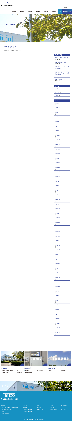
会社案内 (14, 11)
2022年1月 (57, 268)
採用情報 (30, 11)
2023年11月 (58, 195)
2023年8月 (57, 204)
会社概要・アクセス (5, 372)
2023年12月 (58, 190)
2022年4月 (57, 259)
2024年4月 (57, 172)
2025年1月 (57, 140)
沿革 (17, 370)
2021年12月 (58, 272)
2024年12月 (58, 144)
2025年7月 (57, 126)
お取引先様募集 (63, 370)
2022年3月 (57, 263)
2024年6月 (57, 167)
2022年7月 (57, 254)
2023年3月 (57, 227)
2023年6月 (57, 213)
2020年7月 (57, 314)
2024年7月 (57, 162)
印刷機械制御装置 (40, 370)
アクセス (46, 11)
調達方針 (50, 370)
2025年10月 (58, 117)
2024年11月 (58, 149)
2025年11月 (58, 112)
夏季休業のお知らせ (60, 79)
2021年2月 (57, 295)
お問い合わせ (64, 405)
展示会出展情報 (19, 372)
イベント (57, 92)
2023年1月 (57, 231)
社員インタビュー (41, 409)
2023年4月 (57, 222)
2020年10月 (58, 305)
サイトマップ (64, 409)
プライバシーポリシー (66, 407)
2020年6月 (57, 318)
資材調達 (38, 11)
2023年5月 (57, 217)
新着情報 (54, 11)
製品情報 (27, 370)
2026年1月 (57, 103)
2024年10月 (58, 153)
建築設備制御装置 (28, 372)
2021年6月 (57, 286)
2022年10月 (58, 245)
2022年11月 (58, 240)
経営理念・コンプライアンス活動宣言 (10, 407)
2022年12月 (58, 236)
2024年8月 (57, 158)
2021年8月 (57, 282)
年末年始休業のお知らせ (61, 62)
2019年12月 (58, 332)
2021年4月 (57, 291)
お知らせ (57, 89)
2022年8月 (57, 250)
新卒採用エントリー (67, 11)
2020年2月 (57, 328)
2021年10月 (58, 277)
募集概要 (39, 407)
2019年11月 (58, 337)
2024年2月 (57, 181)
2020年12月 (58, 300)
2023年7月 (57, 208)
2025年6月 (57, 130)
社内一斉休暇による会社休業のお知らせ (62, 67)
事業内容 (22, 11)
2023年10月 (58, 199)
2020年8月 (57, 309)
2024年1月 (57, 185)
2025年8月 (57, 121)
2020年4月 (57, 323)
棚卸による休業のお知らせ (61, 57)
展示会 (56, 95)
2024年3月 (57, 176)
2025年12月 (58, 107)
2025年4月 (57, 135)
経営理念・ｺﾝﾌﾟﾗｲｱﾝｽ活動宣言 (7, 370)
